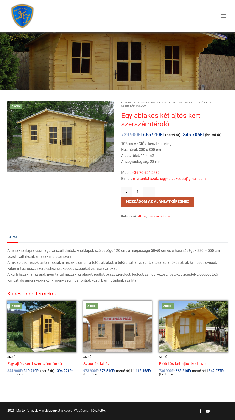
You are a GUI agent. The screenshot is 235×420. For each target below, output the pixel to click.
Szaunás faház (96, 363)
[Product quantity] (137, 192)
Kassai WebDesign (77, 410)
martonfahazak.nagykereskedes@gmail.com (169, 178)
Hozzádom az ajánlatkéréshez (157, 201)
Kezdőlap (128, 102)
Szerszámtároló (153, 102)
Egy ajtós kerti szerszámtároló (34, 363)
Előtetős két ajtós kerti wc (182, 363)
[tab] (12, 237)
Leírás (12, 237)
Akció (142, 216)
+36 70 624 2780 (146, 172)
